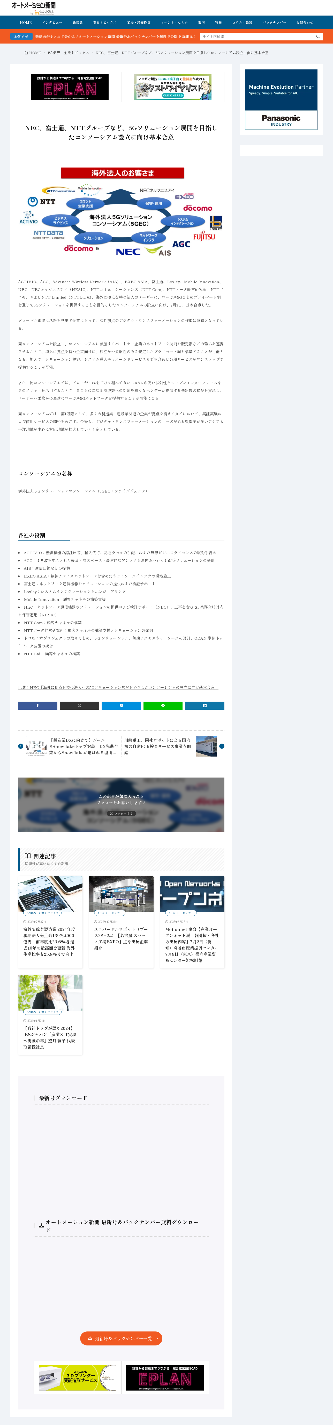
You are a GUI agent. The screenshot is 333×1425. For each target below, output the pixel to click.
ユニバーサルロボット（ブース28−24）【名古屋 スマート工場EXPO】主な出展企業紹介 (121, 938)
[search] (318, 36)
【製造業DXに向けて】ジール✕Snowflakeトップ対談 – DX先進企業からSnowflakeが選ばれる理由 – (83, 746)
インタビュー (52, 22)
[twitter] (79, 706)
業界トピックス (105, 22)
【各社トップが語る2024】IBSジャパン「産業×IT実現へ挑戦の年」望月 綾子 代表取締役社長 (49, 1037)
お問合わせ (305, 22)
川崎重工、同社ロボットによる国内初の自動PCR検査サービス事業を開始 (157, 746)
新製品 (78, 22)
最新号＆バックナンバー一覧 (123, 1338)
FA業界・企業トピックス (68, 52)
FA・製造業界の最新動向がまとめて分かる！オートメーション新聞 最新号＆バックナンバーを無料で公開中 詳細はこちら (113, 36)
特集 (218, 22)
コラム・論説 (242, 22)
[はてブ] (121, 706)
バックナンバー (274, 22)
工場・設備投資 (138, 22)
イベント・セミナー (110, 913)
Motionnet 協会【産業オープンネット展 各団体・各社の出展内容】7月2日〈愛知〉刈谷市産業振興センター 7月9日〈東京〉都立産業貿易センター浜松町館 (194, 944)
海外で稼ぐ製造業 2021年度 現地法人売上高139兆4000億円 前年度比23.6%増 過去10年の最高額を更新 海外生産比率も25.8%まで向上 (49, 941)
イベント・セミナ (174, 22)
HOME (26, 22)
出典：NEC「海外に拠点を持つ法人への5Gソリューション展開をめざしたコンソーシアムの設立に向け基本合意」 (118, 687)
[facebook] (37, 706)
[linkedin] (204, 706)
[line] (163, 706)
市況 (201, 22)
